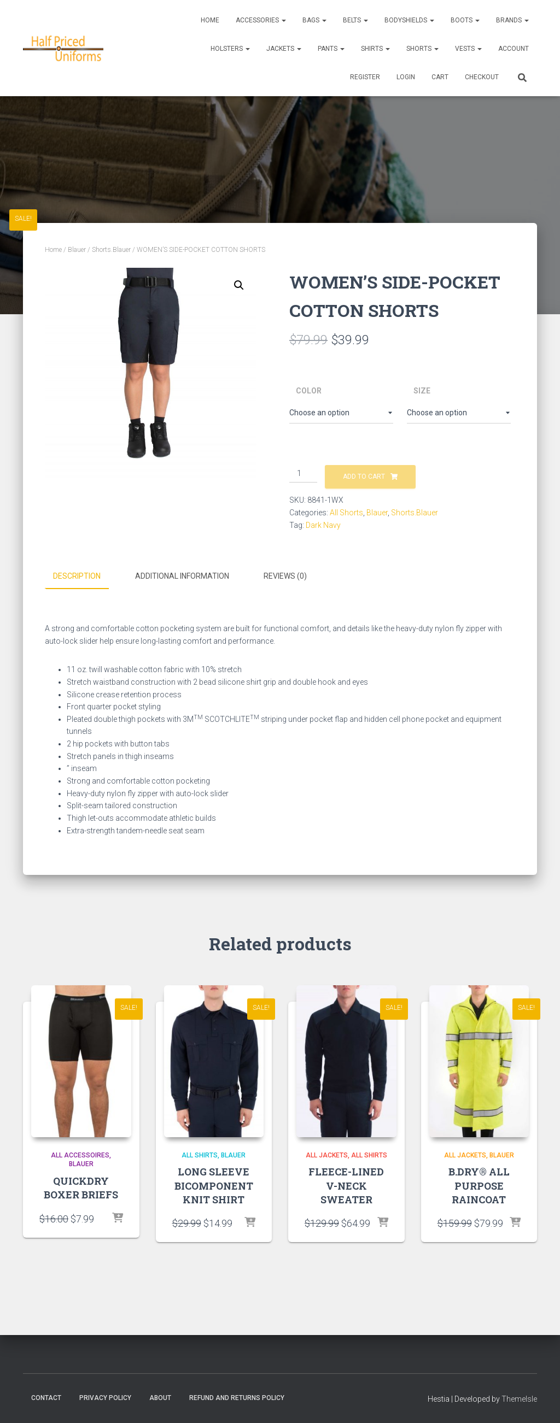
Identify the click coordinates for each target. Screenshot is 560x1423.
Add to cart (364, 476)
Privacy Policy (105, 1397)
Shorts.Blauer (111, 250)
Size (421, 390)
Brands (512, 20)
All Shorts (346, 512)
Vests (468, 48)
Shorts (422, 48)
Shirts (375, 48)
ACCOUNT (513, 48)
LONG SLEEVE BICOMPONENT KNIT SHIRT (213, 1185)
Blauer (77, 250)
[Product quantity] (303, 474)
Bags (314, 20)
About (160, 1397)
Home (210, 20)
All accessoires (80, 1155)
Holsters (230, 48)
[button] (239, 285)
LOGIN (405, 77)
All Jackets (327, 1155)
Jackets (283, 48)
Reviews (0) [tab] (285, 576)
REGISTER (365, 77)
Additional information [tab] (182, 576)
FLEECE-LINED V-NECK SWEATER (346, 1185)
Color (309, 390)
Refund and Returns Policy (236, 1397)
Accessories (261, 20)
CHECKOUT (482, 77)
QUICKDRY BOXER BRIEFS (81, 1187)
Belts (355, 20)
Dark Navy (323, 525)
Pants (331, 48)
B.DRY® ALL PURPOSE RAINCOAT (479, 1185)
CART (439, 77)
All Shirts (200, 1155)
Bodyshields (409, 20)
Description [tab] (77, 576)
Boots (465, 20)
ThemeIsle (519, 1398)
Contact (46, 1397)
